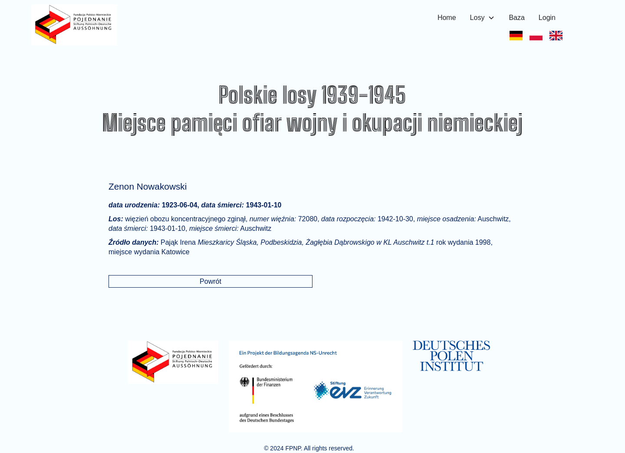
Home (447, 17)
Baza (516, 17)
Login (547, 17)
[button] (482, 18)
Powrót (210, 281)
